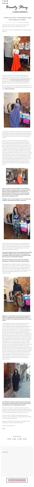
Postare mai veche (21, 480)
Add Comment (26, 22)
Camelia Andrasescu (9, 22)
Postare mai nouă (12, 480)
